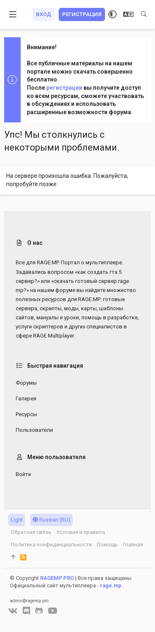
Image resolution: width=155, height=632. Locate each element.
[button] (13, 14)
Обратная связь (31, 532)
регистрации (64, 87)
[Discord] (26, 611)
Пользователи (34, 430)
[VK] (13, 611)
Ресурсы (26, 414)
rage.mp (111, 585)
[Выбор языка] (128, 14)
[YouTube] (52, 611)
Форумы (26, 383)
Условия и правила (80, 532)
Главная (133, 544)
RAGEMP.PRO (57, 578)
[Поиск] (144, 14)
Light (17, 520)
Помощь (107, 544)
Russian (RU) (51, 520)
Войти (23, 474)
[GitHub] (39, 611)
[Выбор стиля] (112, 14)
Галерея (26, 398)
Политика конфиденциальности (51, 544)
